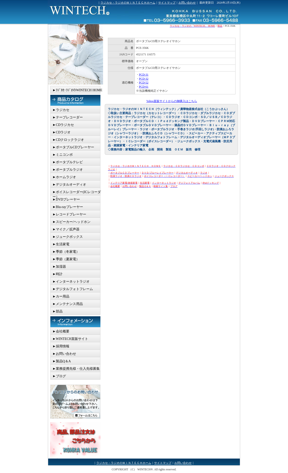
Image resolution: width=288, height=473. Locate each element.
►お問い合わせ (64, 354)
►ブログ (59, 376)
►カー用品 (60, 296)
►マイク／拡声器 (65, 229)
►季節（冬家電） (65, 251)
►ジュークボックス (67, 237)
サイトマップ (167, 2)
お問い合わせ (187, 2)
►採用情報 (60, 346)
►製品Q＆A (61, 361)
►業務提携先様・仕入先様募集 (76, 368)
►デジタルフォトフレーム (72, 289)
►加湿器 (59, 266)
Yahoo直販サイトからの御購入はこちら (171, 101)
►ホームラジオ (64, 177)
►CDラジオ (61, 132)
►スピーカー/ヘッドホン (71, 222)
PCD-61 (143, 86)
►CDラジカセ (63, 125)
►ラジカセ (60, 110)
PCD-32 (143, 78)
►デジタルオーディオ (69, 184)
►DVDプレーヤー (66, 199)
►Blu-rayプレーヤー (67, 207)
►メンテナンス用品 (67, 304)
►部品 (57, 311)
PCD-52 (143, 82)
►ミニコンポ (62, 154)
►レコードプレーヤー (69, 214)
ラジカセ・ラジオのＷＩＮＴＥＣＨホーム (127, 2)
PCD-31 (143, 74)
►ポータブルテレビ (67, 162)
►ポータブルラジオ (67, 169)
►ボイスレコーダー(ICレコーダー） (76, 192)
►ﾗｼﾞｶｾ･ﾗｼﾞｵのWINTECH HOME (77, 90)
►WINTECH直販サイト (70, 339)
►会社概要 (60, 331)
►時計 (57, 274)
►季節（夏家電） (65, 259)
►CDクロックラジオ (68, 140)
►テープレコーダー (67, 117)
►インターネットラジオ (71, 281)
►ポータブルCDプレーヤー (73, 147)
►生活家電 (60, 244)
